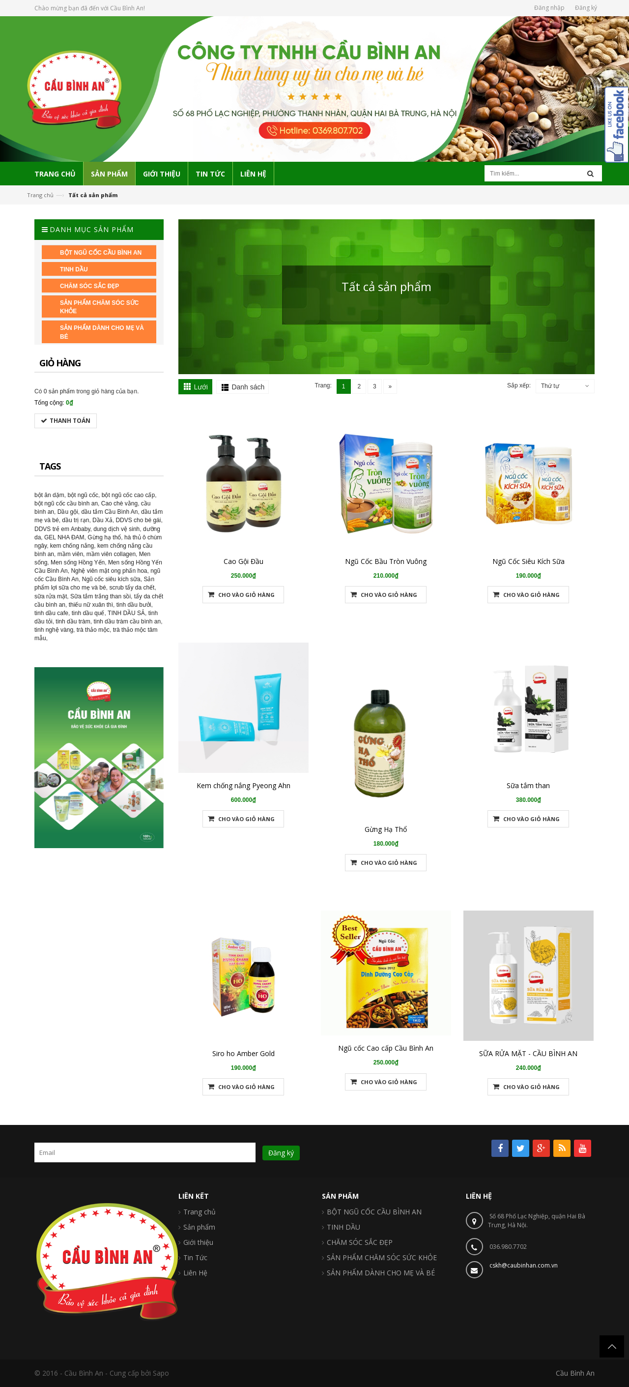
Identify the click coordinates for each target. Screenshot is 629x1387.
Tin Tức (195, 1257)
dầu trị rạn (75, 520)
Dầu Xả (102, 520)
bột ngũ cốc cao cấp (128, 495)
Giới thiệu (198, 1242)
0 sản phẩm (59, 391)
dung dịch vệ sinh (116, 529)
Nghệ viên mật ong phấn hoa (109, 570)
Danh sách (247, 387)
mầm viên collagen (111, 554)
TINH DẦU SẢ (126, 613)
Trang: (323, 385)
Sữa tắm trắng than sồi (100, 596)
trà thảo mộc (93, 629)
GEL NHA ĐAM (64, 537)
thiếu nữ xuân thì (91, 604)
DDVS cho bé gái (138, 520)
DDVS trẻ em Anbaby (62, 529)
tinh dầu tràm (73, 621)
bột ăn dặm (49, 495)
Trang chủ (40, 195)
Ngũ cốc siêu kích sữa (111, 579)
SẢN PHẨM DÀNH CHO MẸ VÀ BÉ (381, 1272)
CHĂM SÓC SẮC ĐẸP (360, 1242)
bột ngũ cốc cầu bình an (66, 503)
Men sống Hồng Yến (78, 562)
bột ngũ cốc (82, 495)
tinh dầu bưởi (133, 604)
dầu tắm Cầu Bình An (109, 511)
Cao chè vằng (119, 503)
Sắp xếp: (519, 385)
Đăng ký (586, 7)
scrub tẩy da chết (131, 587)
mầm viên (70, 554)
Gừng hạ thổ (104, 537)
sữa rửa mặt (50, 596)
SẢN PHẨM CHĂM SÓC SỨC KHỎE (382, 1257)
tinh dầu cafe (51, 613)
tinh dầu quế (88, 613)
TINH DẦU (343, 1227)
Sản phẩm (199, 1227)
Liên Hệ (195, 1272)
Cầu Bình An (575, 1373)
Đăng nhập (549, 7)
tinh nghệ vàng (53, 629)
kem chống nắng (72, 545)
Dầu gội (67, 511)
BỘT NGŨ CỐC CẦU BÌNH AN (374, 1211)
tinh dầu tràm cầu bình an (127, 621)
